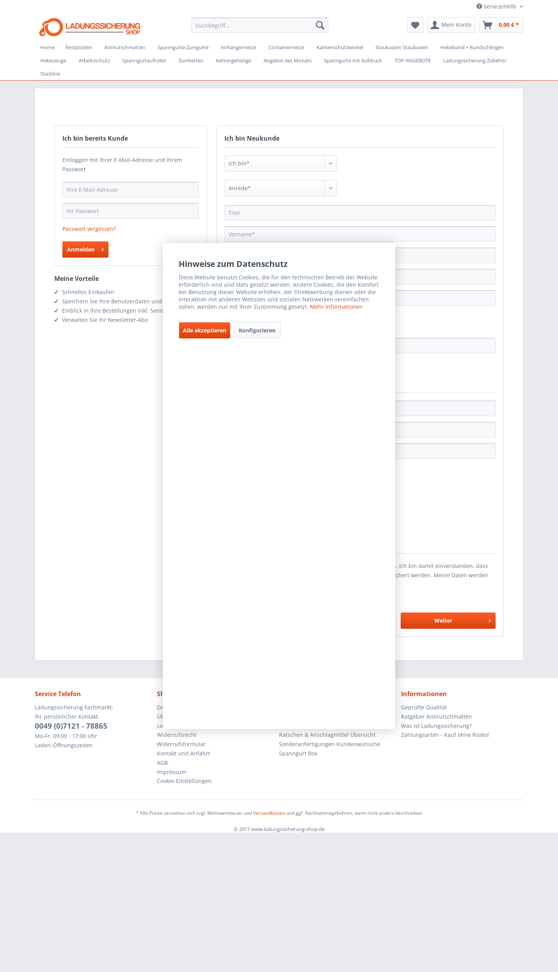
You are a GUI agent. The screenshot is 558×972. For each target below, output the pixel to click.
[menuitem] (259, 25)
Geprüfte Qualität (424, 707)
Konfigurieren (257, 330)
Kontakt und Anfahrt (183, 753)
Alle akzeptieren (204, 330)
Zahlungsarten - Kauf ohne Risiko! (445, 734)
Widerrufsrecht (176, 734)
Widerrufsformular (181, 744)
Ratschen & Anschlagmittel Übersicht (327, 734)
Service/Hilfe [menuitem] (497, 6)
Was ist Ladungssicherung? (436, 725)
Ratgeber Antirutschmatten (436, 716)
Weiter (462, 619)
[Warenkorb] (501, 25)
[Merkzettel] (415, 25)
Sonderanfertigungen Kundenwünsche (329, 744)
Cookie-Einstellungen (184, 780)
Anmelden (85, 248)
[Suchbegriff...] (259, 25)
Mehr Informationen (336, 306)
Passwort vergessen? (89, 228)
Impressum (171, 772)
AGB (162, 762)
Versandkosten (269, 813)
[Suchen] (320, 25)
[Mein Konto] (451, 25)
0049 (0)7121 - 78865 (71, 726)
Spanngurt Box (298, 753)
